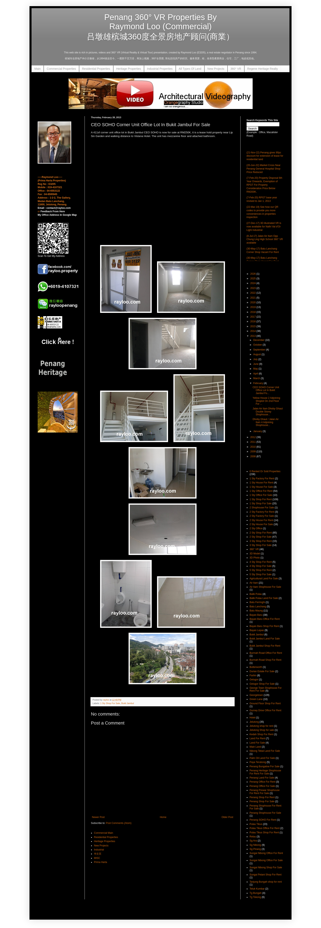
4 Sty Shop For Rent (261, 562)
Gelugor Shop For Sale (262, 683)
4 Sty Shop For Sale (260, 566)
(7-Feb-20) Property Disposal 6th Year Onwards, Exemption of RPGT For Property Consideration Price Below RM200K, (264, 184)
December (259, 340)
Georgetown (256, 695)
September (259, 349)
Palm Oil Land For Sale (262, 758)
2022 (253, 292)
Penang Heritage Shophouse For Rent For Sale (265, 772)
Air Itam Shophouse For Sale (265, 586)
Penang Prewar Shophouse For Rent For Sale (265, 791)
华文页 (97, 853)
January (258, 431)
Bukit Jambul (127, 703)
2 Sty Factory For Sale (262, 516)
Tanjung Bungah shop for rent (266, 881)
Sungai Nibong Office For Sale (266, 860)
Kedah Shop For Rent (261, 734)
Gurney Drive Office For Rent (265, 710)
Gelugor (254, 679)
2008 (253, 456)
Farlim (253, 675)
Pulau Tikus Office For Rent (265, 828)
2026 (253, 273)
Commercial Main (103, 832)
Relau (253, 836)
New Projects (215, 68)
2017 (253, 316)
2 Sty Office (256, 528)
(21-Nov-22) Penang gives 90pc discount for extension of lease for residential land (264, 156)
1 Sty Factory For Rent (262, 478)
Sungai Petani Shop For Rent (265, 874)
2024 (253, 283)
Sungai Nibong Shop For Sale (266, 867)
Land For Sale (257, 742)
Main (37, 68)
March (257, 378)
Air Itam (254, 582)
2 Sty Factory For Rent (262, 511)
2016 (253, 321)
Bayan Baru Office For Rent (265, 619)
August (257, 354)
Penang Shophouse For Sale (265, 812)
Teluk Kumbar (257, 888)
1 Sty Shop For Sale (110, 703)
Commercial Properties (61, 68)
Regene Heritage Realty (262, 68)
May (256, 368)
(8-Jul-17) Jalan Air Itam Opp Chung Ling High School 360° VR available (264, 239)
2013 (253, 336)
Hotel (252, 717)
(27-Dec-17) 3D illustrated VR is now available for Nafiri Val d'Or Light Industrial (263, 226)
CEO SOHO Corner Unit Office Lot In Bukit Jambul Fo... (266, 390)
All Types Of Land (190, 68)
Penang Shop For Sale (262, 801)
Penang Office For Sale (262, 786)
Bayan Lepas (257, 630)
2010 (253, 446)
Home (163, 817)
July (255, 359)
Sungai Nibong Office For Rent (266, 853)
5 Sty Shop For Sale (260, 574)
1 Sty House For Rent (261, 482)
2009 (253, 451)
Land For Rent (257, 738)
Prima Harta (100, 862)
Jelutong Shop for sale (262, 730)
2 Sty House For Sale (261, 524)
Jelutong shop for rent (261, 726)
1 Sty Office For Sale (261, 495)
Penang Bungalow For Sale (264, 766)
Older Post (227, 817)
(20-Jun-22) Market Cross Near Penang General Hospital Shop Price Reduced (263, 169)
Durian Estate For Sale (262, 671)
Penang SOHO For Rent (263, 819)
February (258, 383)
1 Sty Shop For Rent (261, 499)
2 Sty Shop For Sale (260, 536)
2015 (253, 326)
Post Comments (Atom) (118, 823)
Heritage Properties (128, 68)
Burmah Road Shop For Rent (265, 659)
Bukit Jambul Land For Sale (265, 638)
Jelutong (254, 721)
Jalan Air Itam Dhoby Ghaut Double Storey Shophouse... (268, 411)
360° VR (236, 68)
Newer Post (98, 817)
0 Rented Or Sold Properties (265, 471)
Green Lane (256, 699)
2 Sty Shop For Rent (261, 532)
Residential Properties (96, 68)
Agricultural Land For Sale (264, 578)
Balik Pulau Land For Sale (264, 598)
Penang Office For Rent (262, 781)
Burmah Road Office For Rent (266, 653)
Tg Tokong (255, 897)
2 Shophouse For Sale (262, 507)
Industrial (99, 849)
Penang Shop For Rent (262, 797)
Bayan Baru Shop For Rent (264, 626)
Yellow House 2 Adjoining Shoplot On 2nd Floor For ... (266, 401)
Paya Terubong (258, 762)
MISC (97, 858)
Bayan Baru (256, 614)
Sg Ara (253, 840)
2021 (253, 297)
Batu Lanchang (258, 606)
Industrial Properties (160, 68)
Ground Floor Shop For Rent (265, 703)
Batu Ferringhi (257, 602)
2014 (253, 331)
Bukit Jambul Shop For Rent (265, 645)
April (256, 373)
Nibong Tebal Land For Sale (265, 750)
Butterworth (256, 667)
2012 (253, 437)
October (258, 344)
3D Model (255, 553)
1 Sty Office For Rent (261, 491)
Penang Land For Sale (262, 777)
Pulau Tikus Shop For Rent (264, 832)
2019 (253, 307)
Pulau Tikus (256, 824)
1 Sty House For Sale (261, 486)
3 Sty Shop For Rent (261, 541)
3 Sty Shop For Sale (260, 545)
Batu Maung (256, 610)
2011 (253, 441)
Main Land (255, 746)
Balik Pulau (256, 594)
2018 (253, 312)
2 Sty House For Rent (261, 520)
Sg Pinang (255, 849)
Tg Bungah (256, 893)
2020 (253, 302)
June (256, 364)
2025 (253, 278)
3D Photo (255, 557)
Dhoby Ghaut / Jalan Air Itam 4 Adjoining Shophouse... (266, 422)
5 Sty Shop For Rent (261, 570)
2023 (253, 288)
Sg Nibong (255, 845)
